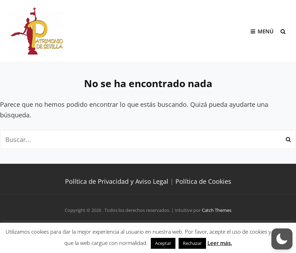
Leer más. (219, 242)
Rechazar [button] (192, 243)
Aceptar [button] (163, 243)
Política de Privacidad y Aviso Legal (116, 181)
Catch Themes (216, 210)
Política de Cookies (203, 181)
